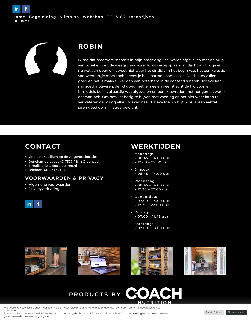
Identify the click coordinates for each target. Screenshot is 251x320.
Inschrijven (141, 17)
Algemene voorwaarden (50, 184)
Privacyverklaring (44, 189)
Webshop (93, 17)
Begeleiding (42, 17)
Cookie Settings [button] (214, 312)
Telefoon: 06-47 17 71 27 (46, 170)
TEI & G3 (116, 17)
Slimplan (69, 17)
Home (18, 17)
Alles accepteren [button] (236, 312)
